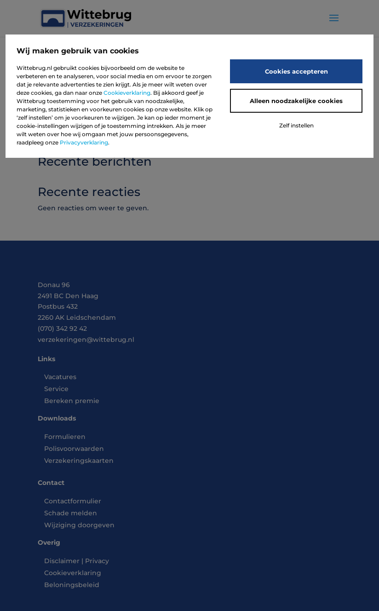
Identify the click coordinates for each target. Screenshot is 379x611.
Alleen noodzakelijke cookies (296, 100)
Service (56, 389)
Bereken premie (71, 401)
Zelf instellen (296, 125)
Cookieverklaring (126, 92)
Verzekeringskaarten (79, 460)
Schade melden (70, 513)
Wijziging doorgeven (79, 525)
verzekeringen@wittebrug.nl (86, 339)
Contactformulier (72, 501)
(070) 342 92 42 (62, 328)
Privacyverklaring (84, 142)
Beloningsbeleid (71, 585)
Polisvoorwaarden (74, 448)
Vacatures (60, 377)
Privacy (97, 561)
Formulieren (65, 436)
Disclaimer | (64, 561)
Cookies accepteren (296, 71)
